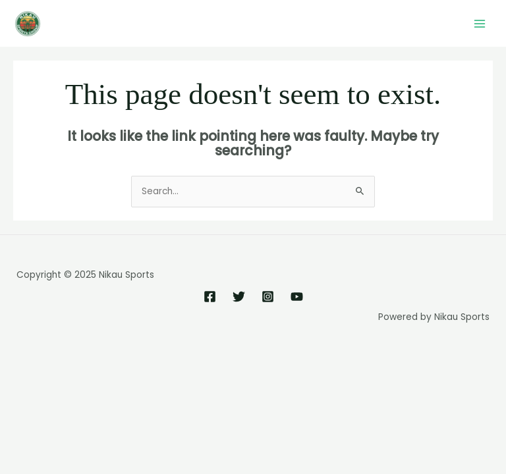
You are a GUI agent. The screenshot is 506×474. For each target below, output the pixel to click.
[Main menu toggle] (479, 23)
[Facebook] (210, 296)
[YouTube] (297, 296)
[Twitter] (239, 296)
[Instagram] (268, 296)
